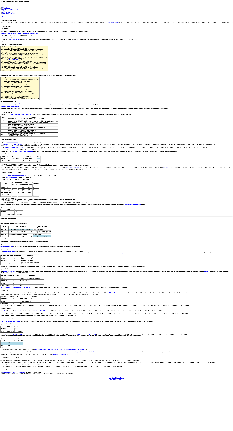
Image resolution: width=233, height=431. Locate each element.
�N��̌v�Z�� (5, 7)
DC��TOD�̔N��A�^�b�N (9, 13)
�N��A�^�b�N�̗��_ (8, 12)
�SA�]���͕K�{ (6, 8)
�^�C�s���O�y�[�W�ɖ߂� (116, 378)
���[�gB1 (5, 292)
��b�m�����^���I (6, 246)
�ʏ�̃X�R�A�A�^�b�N (12, 142)
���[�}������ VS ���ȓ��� (11, 9)
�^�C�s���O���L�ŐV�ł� (116, 379)
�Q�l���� (5, 16)
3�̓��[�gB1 (18, 310)
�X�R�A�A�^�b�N (113, 22)
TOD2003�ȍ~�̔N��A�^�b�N (9, 14)
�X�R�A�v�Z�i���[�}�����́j (17, 175)
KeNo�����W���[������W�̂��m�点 (13, 372)
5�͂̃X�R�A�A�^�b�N (7, 11)
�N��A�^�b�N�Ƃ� (7, 5)
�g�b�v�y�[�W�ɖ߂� (116, 377)
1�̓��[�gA (3, 310)
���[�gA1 (121, 252)
